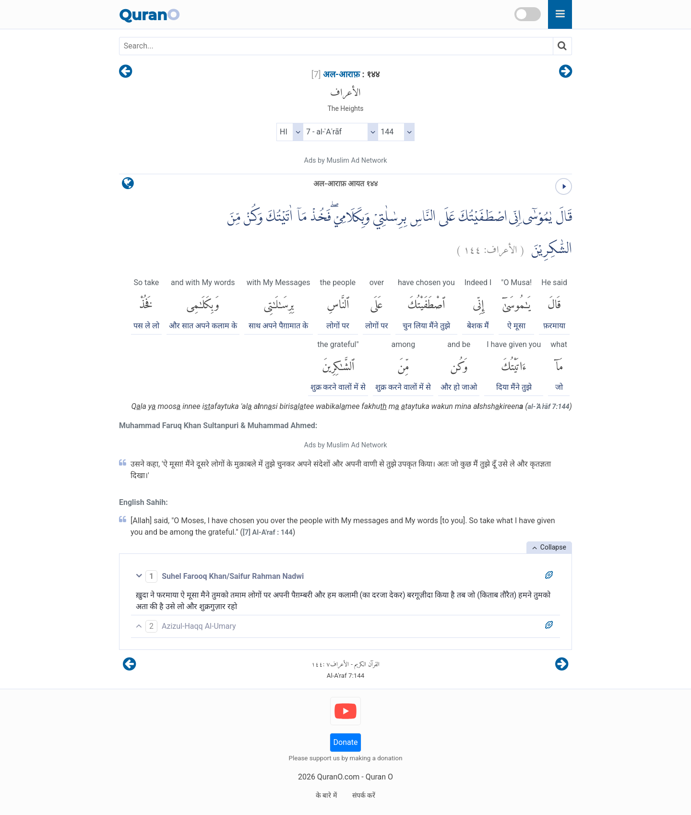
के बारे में (326, 795)
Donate (346, 742)
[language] (128, 185)
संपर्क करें (363, 795)
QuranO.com (338, 776)
